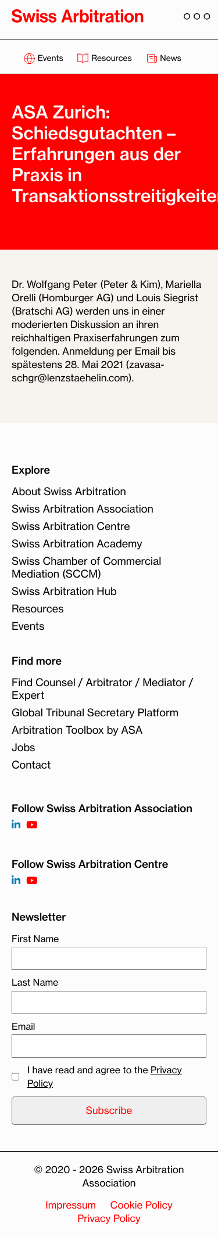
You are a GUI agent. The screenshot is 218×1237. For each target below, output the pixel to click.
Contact (31, 765)
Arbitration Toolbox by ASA (77, 730)
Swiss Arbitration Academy (77, 544)
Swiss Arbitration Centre (71, 526)
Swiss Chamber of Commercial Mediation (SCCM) (86, 567)
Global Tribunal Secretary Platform (95, 712)
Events (44, 58)
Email (23, 1026)
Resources (105, 58)
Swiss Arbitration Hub (64, 591)
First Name (35, 938)
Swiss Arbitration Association (82, 509)
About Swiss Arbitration (69, 491)
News (163, 58)
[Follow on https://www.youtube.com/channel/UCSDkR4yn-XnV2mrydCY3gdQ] (31, 825)
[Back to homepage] (78, 16)
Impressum (70, 1205)
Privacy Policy (109, 1219)
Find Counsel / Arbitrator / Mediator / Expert (102, 689)
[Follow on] (16, 881)
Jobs (23, 747)
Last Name (35, 982)
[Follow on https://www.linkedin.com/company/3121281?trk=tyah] (16, 825)
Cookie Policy (141, 1205)
